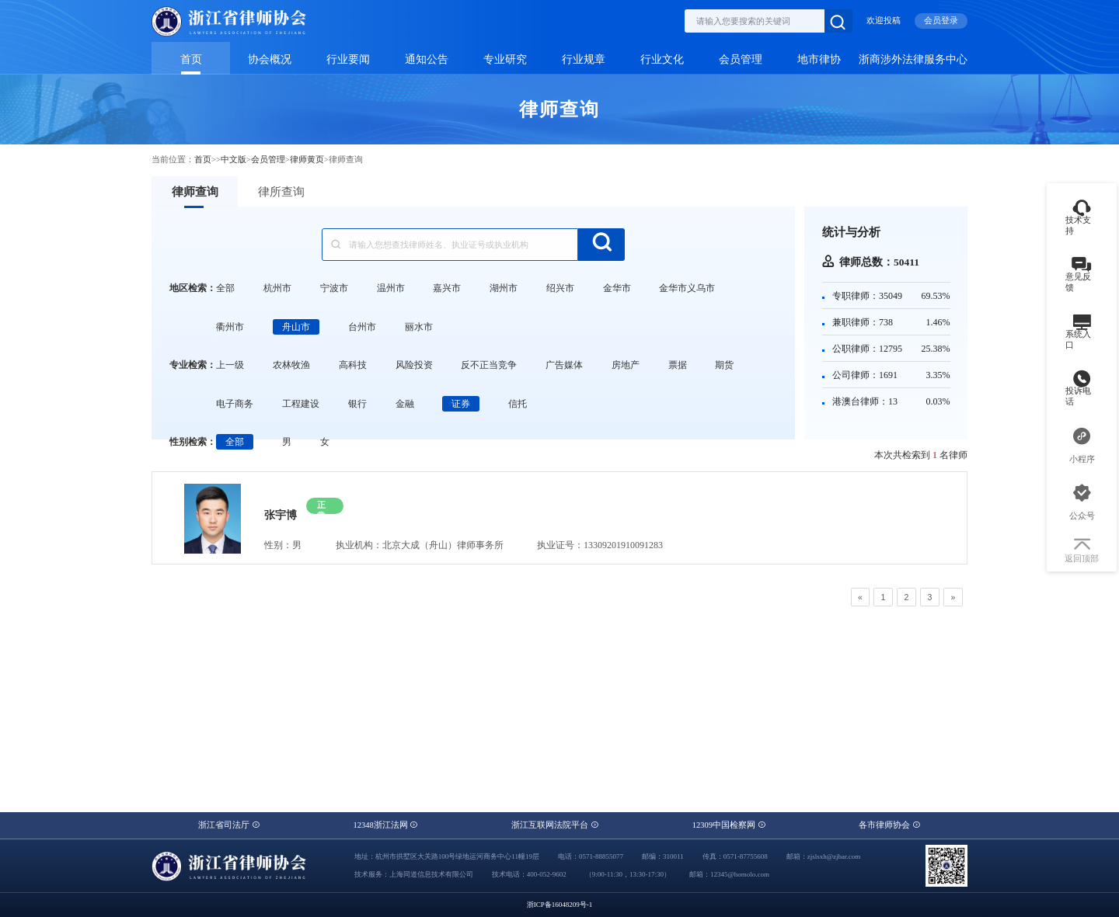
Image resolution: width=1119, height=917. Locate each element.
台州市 (362, 326)
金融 (405, 403)
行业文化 (662, 59)
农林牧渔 (291, 365)
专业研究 (505, 59)
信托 (517, 403)
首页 (191, 59)
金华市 (617, 288)
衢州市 (230, 326)
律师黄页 (307, 159)
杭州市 (277, 288)
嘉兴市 (447, 288)
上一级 (230, 365)
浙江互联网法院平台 (555, 825)
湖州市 (504, 288)
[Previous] (860, 597)
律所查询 (281, 192)
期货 (724, 365)
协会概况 (269, 59)
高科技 (353, 365)
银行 (357, 403)
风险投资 (414, 365)
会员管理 (740, 59)
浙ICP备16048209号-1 (560, 904)
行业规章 (583, 59)
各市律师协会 (890, 825)
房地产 (626, 365)
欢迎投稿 (883, 20)
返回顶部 (1082, 551)
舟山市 (296, 326)
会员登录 (941, 20)
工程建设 (300, 403)
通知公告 (426, 59)
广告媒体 (564, 365)
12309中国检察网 (729, 825)
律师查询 (195, 192)
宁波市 (334, 288)
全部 (225, 288)
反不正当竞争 (489, 365)
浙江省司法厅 (229, 825)
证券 (460, 403)
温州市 (391, 288)
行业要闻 (348, 59)
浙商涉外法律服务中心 (913, 59)
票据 (677, 365)
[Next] (953, 597)
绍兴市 (560, 288)
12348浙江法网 (385, 825)
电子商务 (234, 403)
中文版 (233, 159)
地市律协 (819, 59)
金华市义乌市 (687, 288)
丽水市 (419, 326)
